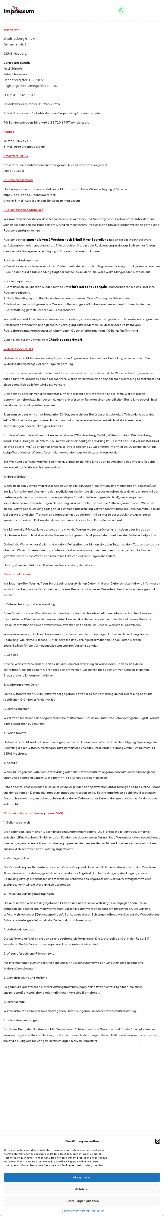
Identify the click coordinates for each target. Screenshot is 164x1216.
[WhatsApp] (121, 10)
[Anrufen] (131, 10)
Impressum (97, 1210)
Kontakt (8, 132)
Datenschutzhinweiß (17, 574)
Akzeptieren (82, 1177)
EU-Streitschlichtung (18, 180)
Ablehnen (82, 1189)
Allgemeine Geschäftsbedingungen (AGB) (33, 813)
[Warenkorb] (142, 10)
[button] (157, 1141)
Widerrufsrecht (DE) (18, 349)
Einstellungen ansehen (82, 1201)
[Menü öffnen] (153, 10)
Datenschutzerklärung (75, 1210)
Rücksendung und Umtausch (23, 210)
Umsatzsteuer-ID (15, 156)
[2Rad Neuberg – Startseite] (15, 10)
